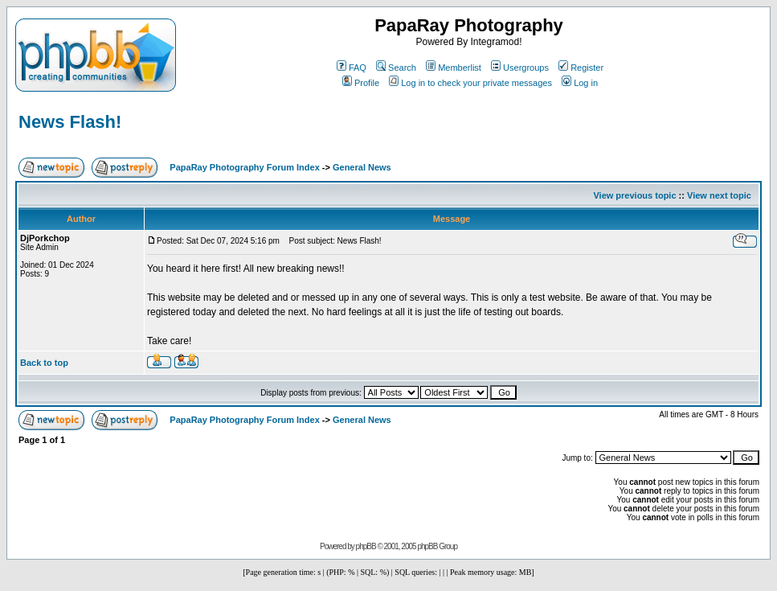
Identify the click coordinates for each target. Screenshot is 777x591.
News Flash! (69, 122)
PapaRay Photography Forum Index (244, 167)
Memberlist (453, 67)
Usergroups (520, 67)
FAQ (351, 67)
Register (580, 67)
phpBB (366, 546)
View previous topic (634, 195)
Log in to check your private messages (470, 83)
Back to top (44, 362)
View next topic (719, 195)
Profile (360, 83)
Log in (580, 83)
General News (362, 167)
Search (396, 67)
